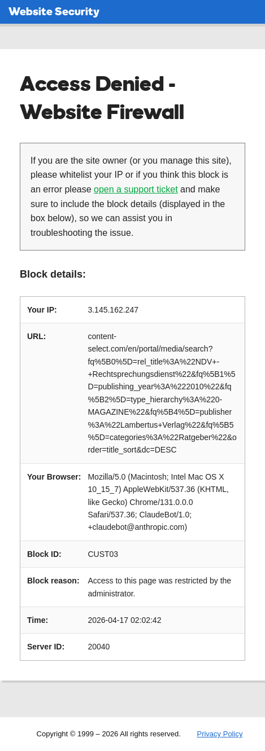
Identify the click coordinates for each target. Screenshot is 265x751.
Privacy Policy (219, 734)
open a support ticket (136, 189)
